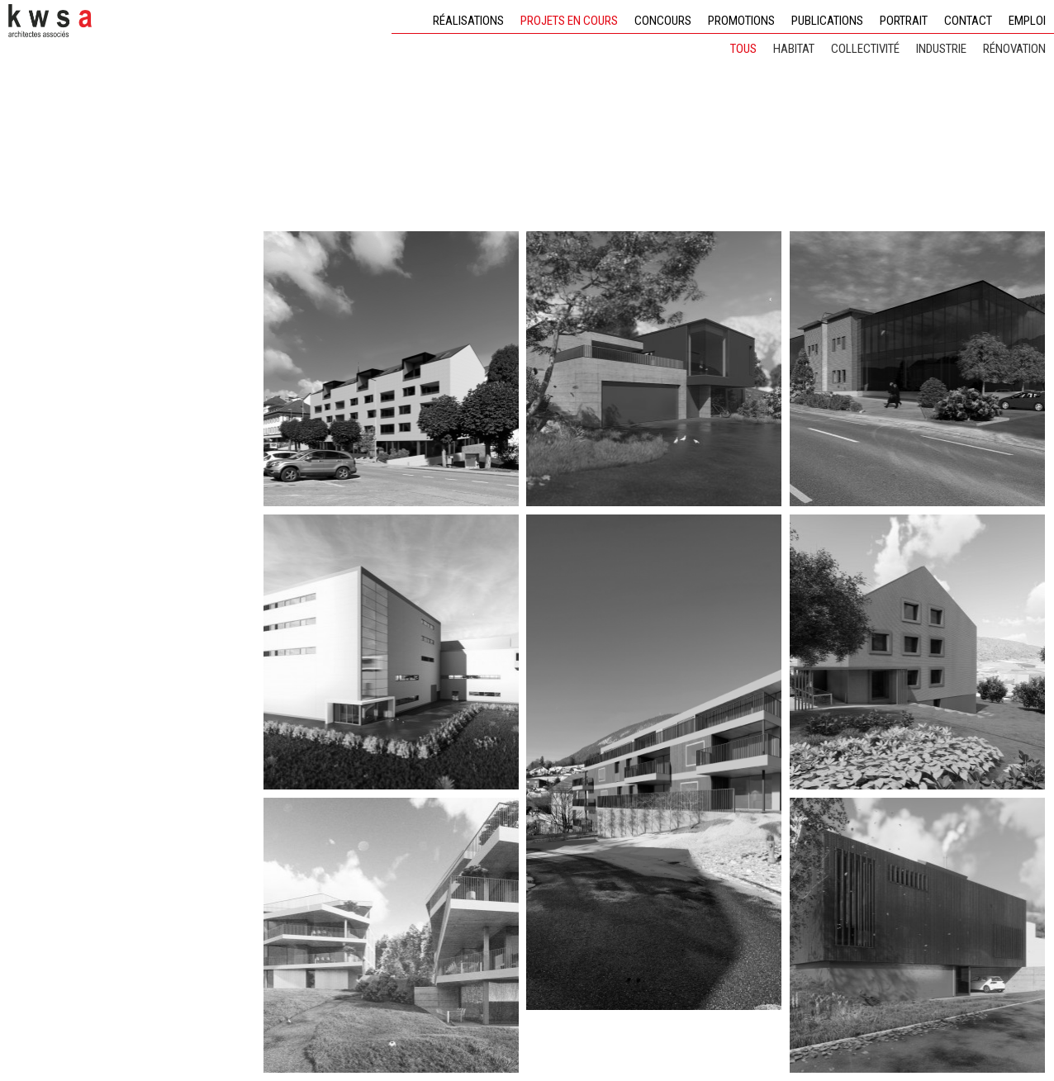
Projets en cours (569, 20)
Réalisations (468, 20)
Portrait (904, 20)
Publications (827, 20)
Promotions (741, 20)
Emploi (1027, 20)
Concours (662, 20)
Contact (968, 20)
